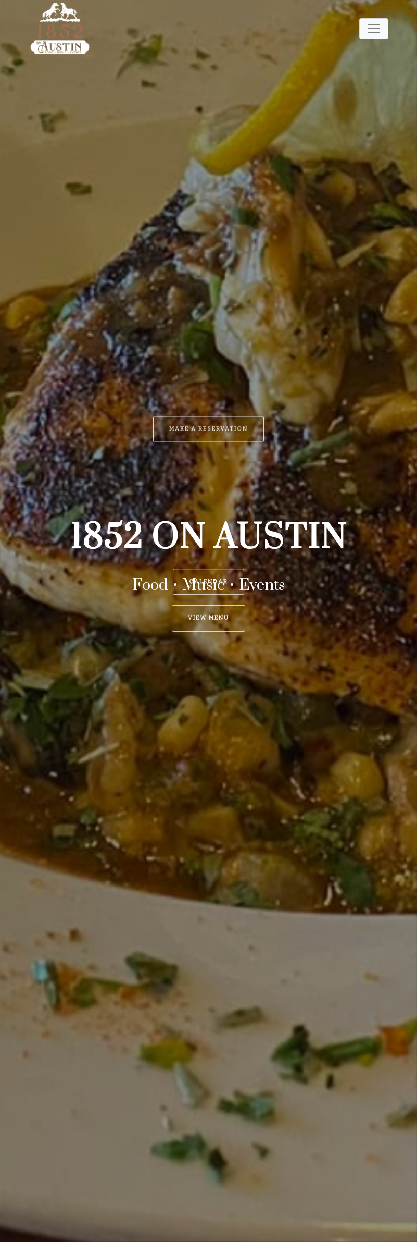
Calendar (208, 499)
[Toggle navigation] (373, 28)
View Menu (208, 587)
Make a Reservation (208, 262)
